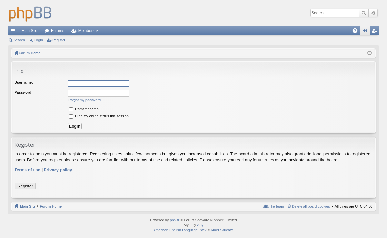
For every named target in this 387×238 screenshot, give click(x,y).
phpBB (175, 220)
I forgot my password (84, 100)
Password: (24, 92)
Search (364, 13)
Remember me (84, 109)
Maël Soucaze (222, 230)
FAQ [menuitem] (357, 31)
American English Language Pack (179, 230)
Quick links (13, 31)
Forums (57, 30)
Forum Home (51, 206)
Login (38, 40)
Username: (24, 82)
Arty (200, 225)
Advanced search (373, 13)
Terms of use (27, 169)
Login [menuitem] (366, 31)
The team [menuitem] (276, 206)
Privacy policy (58, 169)
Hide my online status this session (99, 116)
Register (58, 40)
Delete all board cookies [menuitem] (311, 206)
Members (86, 30)
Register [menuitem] (375, 31)
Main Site (29, 30)
